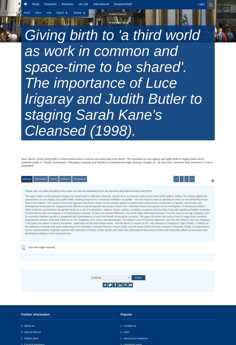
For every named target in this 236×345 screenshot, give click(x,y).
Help (49, 12)
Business (67, 4)
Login (201, 4)
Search (62, 12)
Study (35, 4)
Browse (79, 12)
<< (176, 179)
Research (50, 4)
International (101, 4)
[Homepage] (25, 4)
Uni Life (83, 4)
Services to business (136, 338)
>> (192, 179)
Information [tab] (41, 179)
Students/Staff (123, 4)
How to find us (32, 332)
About (38, 12)
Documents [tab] (80, 179)
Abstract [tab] (27, 179)
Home (27, 12)
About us (29, 325)
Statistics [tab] (65, 179)
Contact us (130, 325)
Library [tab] (53, 179)
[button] (211, 4)
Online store (31, 338)
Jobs (126, 332)
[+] (212, 180)
